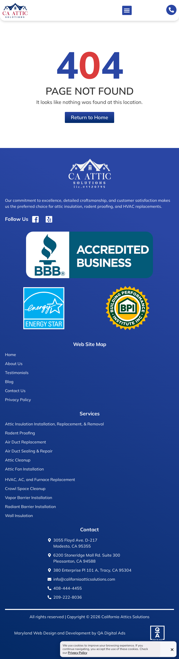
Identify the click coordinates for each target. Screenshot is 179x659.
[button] (127, 10)
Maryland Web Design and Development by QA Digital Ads (69, 632)
